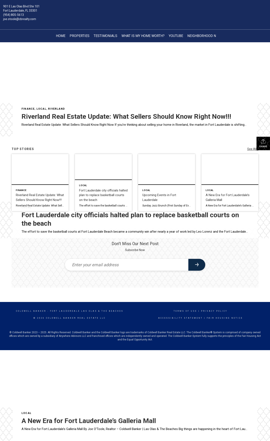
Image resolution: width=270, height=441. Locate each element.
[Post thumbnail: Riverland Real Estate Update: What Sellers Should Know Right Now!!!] (40, 182)
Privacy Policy (214, 311)
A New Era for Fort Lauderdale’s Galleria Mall (89, 421)
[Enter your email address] (126, 265)
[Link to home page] (135, 9)
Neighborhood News (205, 36)
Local (41, 108)
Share (263, 143)
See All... (252, 149)
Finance (28, 108)
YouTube (176, 36)
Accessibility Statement (180, 318)
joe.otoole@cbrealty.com (19, 19)
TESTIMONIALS (105, 36)
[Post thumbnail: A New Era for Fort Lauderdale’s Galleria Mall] (229, 182)
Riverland (56, 108)
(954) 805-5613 (13, 14)
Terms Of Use (185, 311)
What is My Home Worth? (143, 36)
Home (60, 36)
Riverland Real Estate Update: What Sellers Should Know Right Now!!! (126, 116)
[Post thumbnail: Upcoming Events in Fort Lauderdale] (166, 182)
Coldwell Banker (31, 311)
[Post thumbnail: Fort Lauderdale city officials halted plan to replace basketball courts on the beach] (103, 182)
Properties (79, 36)
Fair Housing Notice (225, 318)
